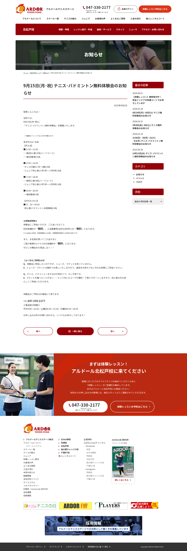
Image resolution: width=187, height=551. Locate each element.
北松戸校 (28, 29)
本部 (88, 449)
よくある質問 (29, 465)
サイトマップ (54, 546)
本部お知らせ (29, 472)
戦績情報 (27, 475)
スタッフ (120, 29)
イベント (140, 178)
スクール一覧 (52, 18)
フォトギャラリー (31, 485)
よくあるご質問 (118, 18)
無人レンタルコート (67, 456)
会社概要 (27, 492)
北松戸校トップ (35, 73)
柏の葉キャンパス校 (70, 449)
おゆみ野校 (66, 439)
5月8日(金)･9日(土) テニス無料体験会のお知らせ (147, 127)
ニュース (133, 29)
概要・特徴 (64, 29)
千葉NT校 (65, 452)
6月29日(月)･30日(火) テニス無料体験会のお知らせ (147, 114)
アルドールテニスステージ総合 (39, 439)
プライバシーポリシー (34, 546)
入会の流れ (135, 18)
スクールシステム (34, 446)
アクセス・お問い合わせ (153, 29)
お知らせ (46, 73)
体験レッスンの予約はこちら (132, 406)
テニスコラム (29, 482)
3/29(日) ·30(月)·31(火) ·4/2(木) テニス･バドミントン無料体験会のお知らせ (147, 140)
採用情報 (27, 495)
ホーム (25, 73)
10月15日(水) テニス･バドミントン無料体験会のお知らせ (147, 155)
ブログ (139, 181)
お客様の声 (100, 18)
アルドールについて (31, 18)
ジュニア (86, 18)
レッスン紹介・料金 (83, 29)
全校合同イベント (31, 479)
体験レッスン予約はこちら (155, 8)
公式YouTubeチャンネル (94, 442)
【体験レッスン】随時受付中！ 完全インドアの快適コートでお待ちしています (148, 100)
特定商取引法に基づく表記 (98, 546)
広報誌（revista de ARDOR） (36, 489)
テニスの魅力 (70, 18)
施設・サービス (104, 29)
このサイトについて (73, 546)
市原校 (64, 442)
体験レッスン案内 (31, 459)
